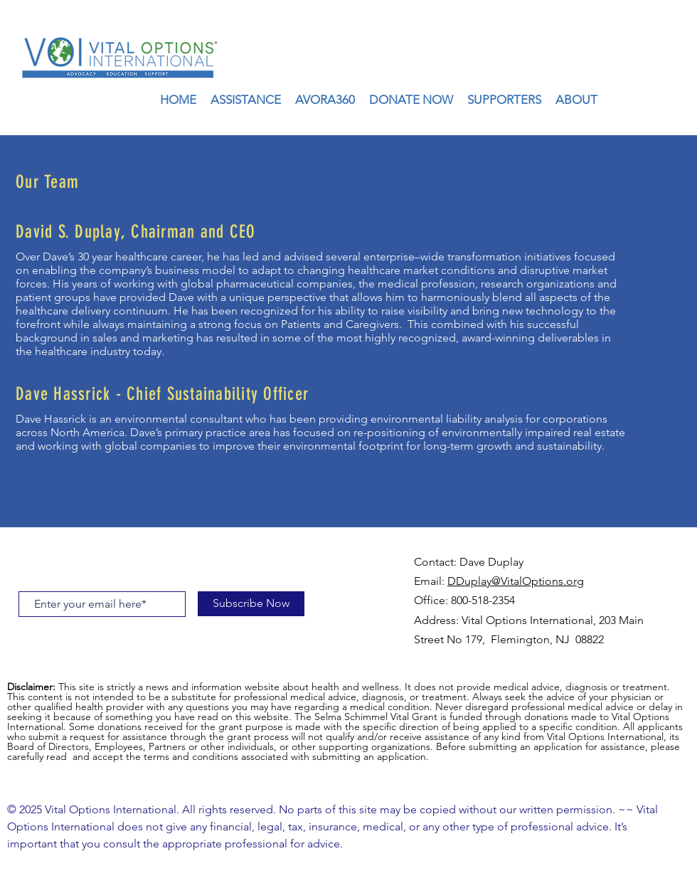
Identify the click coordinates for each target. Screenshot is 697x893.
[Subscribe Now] (251, 603)
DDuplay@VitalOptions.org (515, 581)
